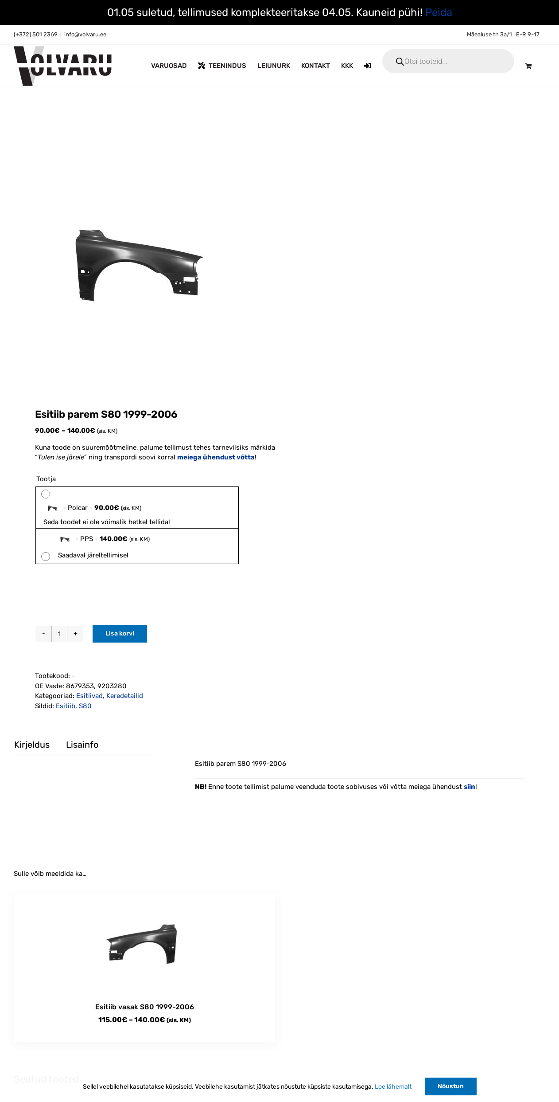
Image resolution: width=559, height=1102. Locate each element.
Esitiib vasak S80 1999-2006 (144, 1007)
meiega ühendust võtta (216, 457)
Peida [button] (438, 12)
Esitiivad (89, 696)
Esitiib (65, 706)
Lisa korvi (119, 633)
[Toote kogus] (59, 634)
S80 (85, 706)
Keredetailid (124, 696)
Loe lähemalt (393, 1086)
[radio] (137, 507)
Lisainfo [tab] (82, 744)
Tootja (46, 479)
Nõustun (451, 1086)
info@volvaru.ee (85, 34)
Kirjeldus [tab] (32, 744)
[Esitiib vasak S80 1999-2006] (144, 943)
